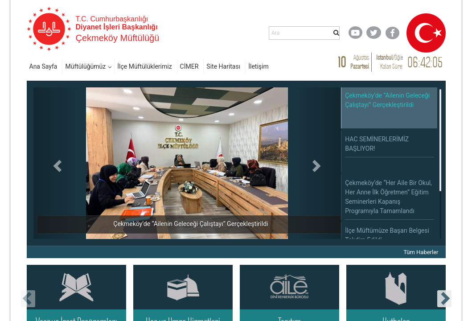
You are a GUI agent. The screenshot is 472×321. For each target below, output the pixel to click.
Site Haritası (223, 66)
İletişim (258, 66)
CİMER (189, 66)
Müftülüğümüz (85, 66)
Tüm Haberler (420, 252)
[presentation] (28, 298)
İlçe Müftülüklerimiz (144, 66)
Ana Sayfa (43, 66)
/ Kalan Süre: (389, 61)
